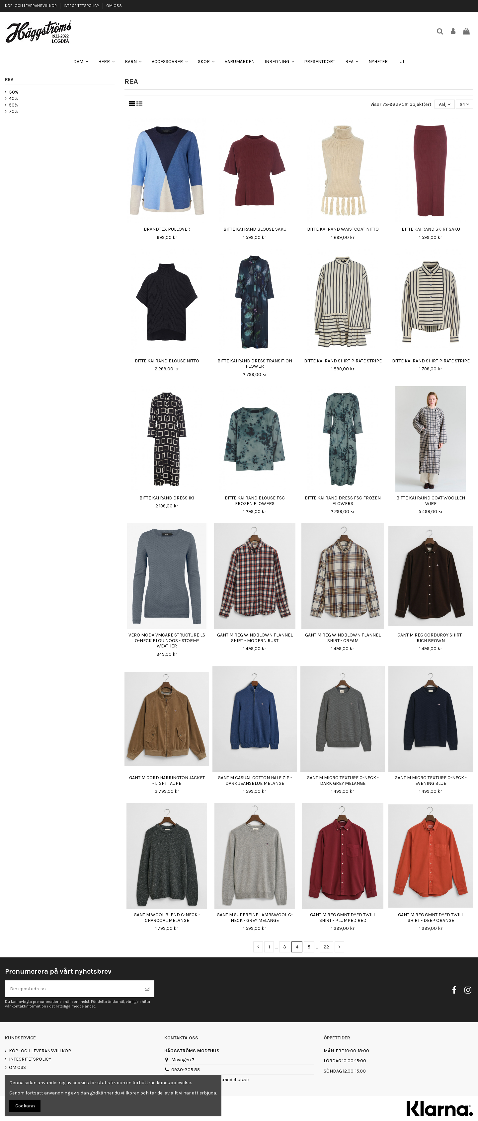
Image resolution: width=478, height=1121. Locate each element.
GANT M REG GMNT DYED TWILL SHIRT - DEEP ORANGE (431, 917)
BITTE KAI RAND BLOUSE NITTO (167, 361)
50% (13, 105)
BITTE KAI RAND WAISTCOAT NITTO (343, 229)
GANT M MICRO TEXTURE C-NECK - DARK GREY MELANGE (343, 780)
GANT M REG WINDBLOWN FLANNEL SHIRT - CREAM (343, 637)
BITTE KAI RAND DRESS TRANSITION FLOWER (254, 363)
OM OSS (114, 5)
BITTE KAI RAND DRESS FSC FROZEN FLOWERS (343, 500)
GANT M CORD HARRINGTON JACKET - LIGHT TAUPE (167, 780)
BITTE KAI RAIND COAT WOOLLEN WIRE (430, 500)
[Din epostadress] (72, 989)
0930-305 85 (185, 1070)
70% (13, 111)
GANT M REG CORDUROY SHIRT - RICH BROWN (430, 637)
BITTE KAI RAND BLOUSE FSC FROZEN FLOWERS (255, 500)
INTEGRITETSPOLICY (82, 5)
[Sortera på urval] (444, 104)
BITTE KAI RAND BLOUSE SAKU (254, 229)
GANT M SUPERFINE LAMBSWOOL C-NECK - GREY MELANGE (255, 917)
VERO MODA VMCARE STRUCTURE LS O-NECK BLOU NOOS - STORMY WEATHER (166, 640)
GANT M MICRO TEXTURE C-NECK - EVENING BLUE (431, 780)
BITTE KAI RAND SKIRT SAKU (431, 229)
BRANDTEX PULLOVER (167, 229)
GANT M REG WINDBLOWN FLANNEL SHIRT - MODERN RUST (255, 637)
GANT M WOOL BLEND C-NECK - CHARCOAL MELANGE (167, 917)
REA (9, 79)
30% (13, 92)
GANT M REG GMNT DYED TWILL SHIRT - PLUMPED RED (343, 917)
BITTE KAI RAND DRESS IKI (166, 498)
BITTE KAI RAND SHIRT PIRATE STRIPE (343, 361)
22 (326, 947)
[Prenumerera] (147, 989)
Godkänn (25, 1106)
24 (464, 104)
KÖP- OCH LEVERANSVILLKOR (31, 5)
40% (13, 98)
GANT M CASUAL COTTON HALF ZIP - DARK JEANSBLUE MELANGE (255, 780)
